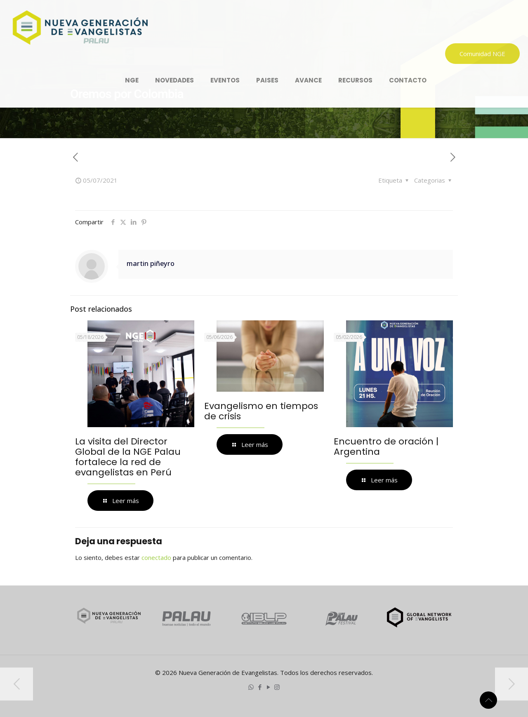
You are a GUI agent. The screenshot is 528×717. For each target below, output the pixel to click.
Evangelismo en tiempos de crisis (261, 411)
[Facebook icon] (260, 687)
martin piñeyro (150, 263)
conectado (156, 557)
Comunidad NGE (482, 53)
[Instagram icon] (277, 687)
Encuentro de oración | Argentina (386, 446)
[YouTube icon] (268, 687)
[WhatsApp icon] (251, 687)
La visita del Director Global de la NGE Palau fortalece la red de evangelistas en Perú (128, 457)
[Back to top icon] (488, 700)
